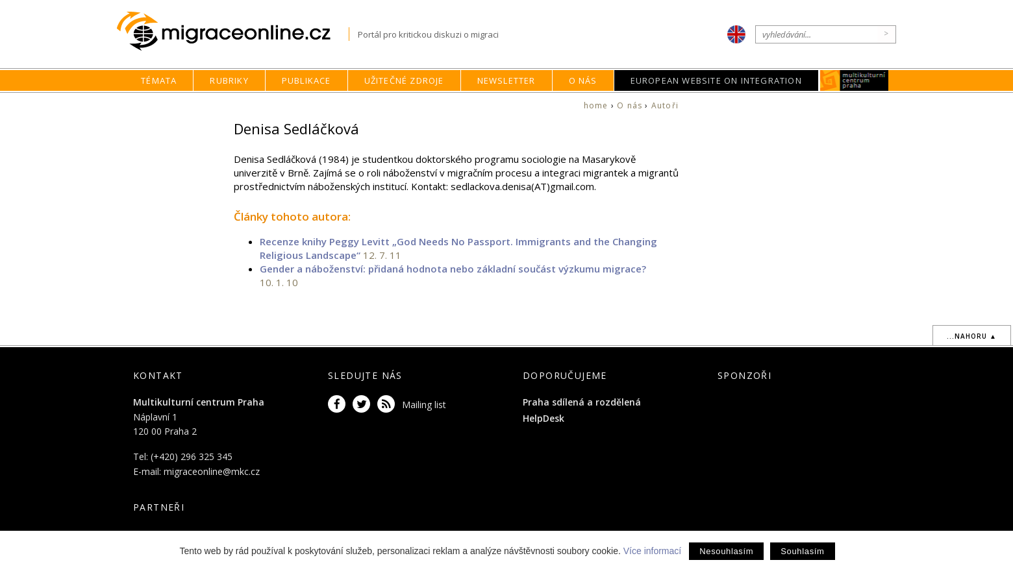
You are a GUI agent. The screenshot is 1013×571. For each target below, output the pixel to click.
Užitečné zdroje (404, 80)
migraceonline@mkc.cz (212, 471)
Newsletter (506, 80)
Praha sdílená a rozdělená (582, 402)
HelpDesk (543, 418)
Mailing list (424, 404)
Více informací (652, 551)
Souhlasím (802, 551)
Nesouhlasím (726, 551)
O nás (583, 80)
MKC (854, 80)
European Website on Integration (716, 80)
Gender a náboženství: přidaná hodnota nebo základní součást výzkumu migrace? (453, 268)
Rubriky (229, 80)
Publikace (306, 80)
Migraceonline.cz (233, 31)
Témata (159, 80)
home (596, 105)
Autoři (665, 105)
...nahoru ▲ (972, 336)
